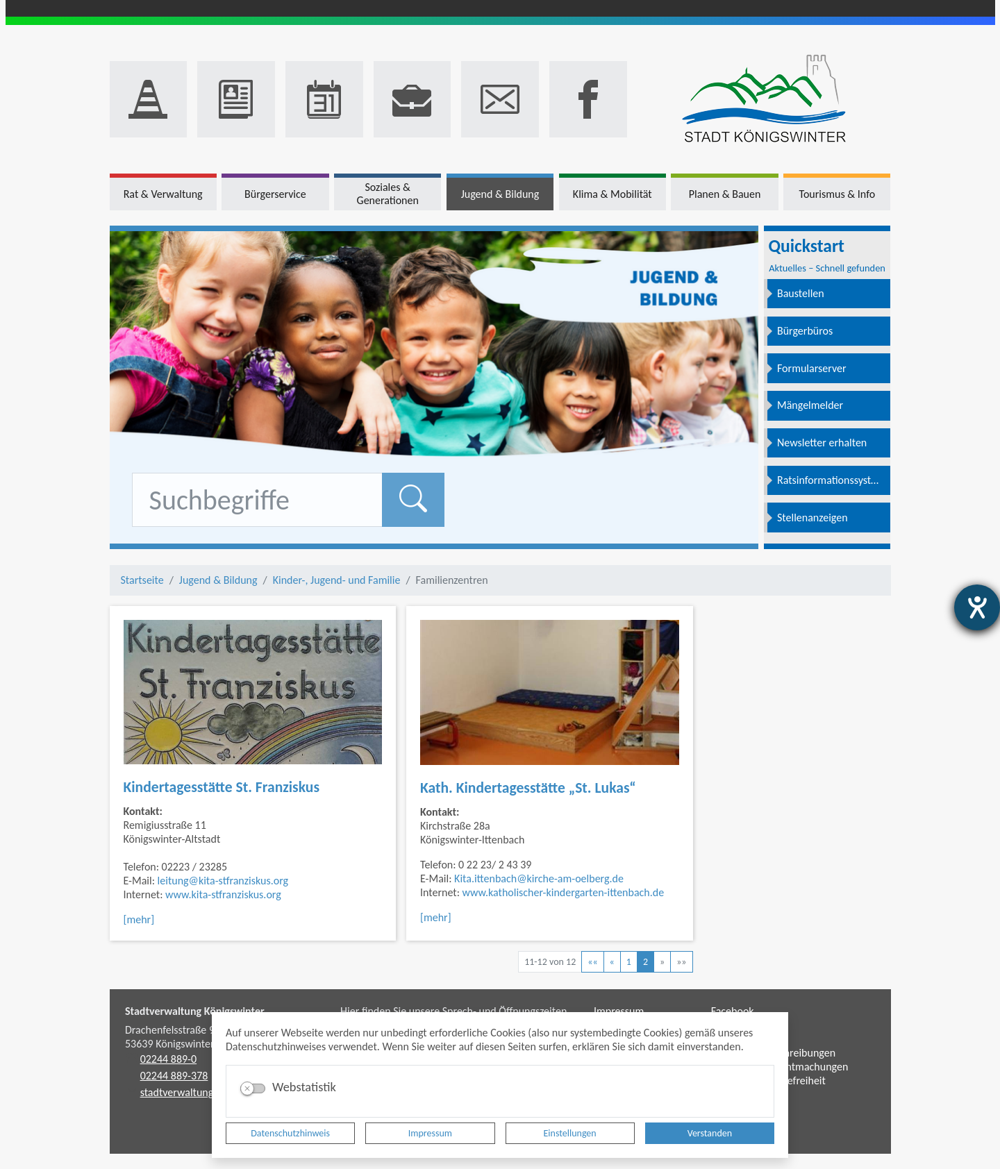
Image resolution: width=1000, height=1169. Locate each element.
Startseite (142, 580)
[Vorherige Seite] (612, 962)
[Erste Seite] (592, 962)
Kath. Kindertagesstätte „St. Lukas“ (528, 787)
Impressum (430, 1133)
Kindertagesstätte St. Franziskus (222, 786)
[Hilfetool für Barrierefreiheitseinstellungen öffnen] (977, 607)
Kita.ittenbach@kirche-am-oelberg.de (539, 878)
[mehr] (139, 919)
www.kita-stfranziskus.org (223, 894)
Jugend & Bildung (218, 580)
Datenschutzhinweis (290, 1133)
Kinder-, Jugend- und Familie (337, 580)
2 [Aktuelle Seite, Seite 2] (645, 962)
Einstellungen (570, 1133)
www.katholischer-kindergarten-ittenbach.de (563, 892)
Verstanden (710, 1133)
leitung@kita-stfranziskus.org (223, 880)
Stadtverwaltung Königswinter (195, 1011)
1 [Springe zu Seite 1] (628, 962)
